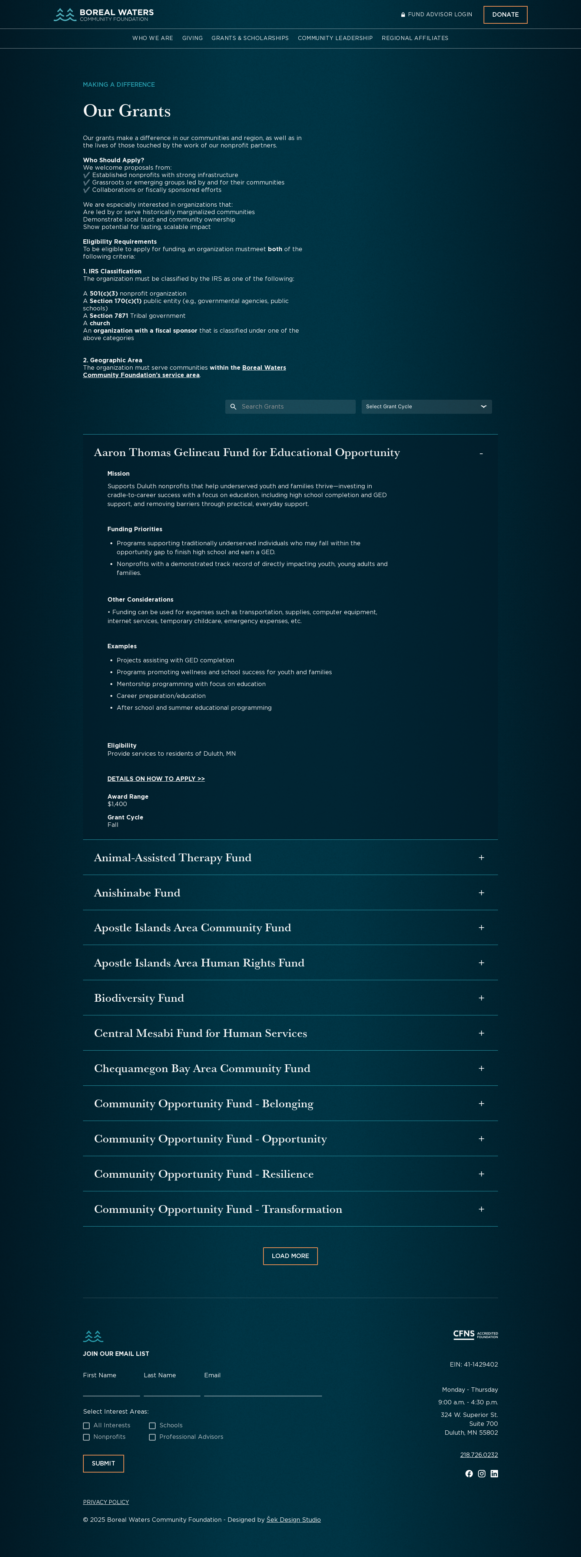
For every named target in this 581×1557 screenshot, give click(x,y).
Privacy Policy (106, 1502)
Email (212, 1375)
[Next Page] (290, 1256)
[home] (103, 15)
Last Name (160, 1375)
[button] (153, 39)
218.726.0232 (479, 1455)
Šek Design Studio (293, 1519)
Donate (505, 14)
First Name (99, 1375)
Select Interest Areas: (116, 1411)
